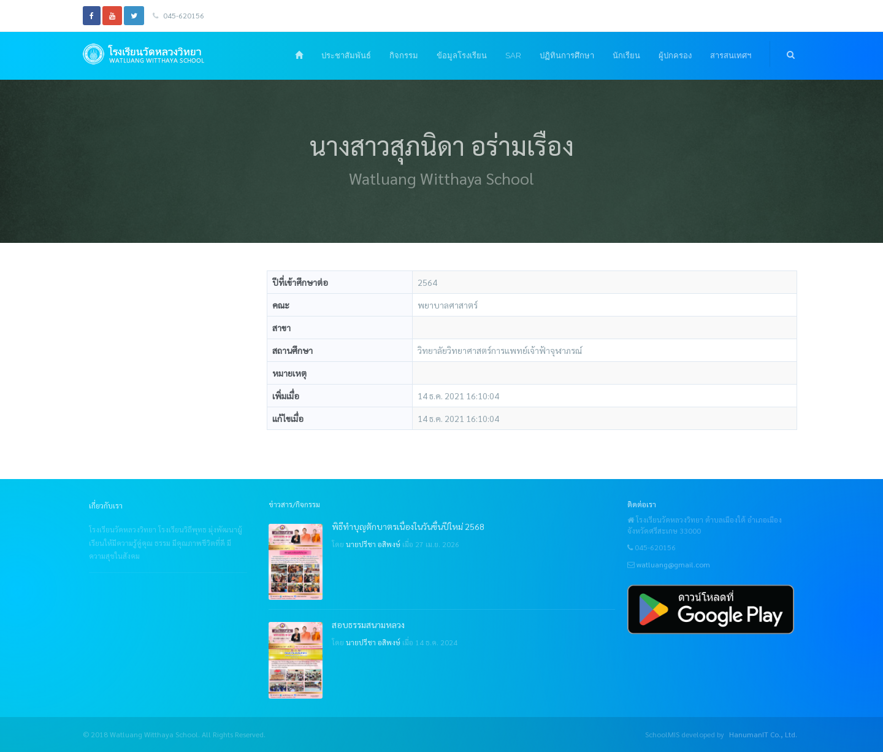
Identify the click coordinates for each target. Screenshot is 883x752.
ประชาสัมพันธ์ (346, 55)
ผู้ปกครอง (675, 55)
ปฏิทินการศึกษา (567, 55)
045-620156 (178, 15)
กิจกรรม (403, 55)
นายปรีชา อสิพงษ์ (373, 544)
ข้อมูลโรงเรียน (462, 55)
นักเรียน (626, 55)
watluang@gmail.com (673, 564)
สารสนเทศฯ (730, 55)
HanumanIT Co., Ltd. (763, 734)
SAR (513, 55)
